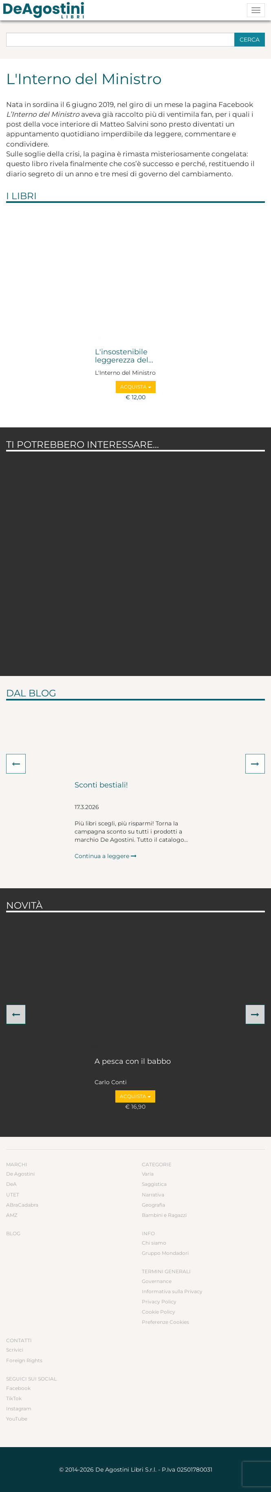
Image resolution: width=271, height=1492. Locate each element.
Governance (157, 1281)
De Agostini (20, 1174)
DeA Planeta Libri (46, 10)
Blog (13, 1233)
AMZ (12, 1215)
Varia (148, 1174)
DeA (11, 1184)
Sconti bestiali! (101, 785)
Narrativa (153, 1195)
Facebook (18, 1388)
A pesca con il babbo (133, 1062)
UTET (12, 1195)
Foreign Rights (24, 1360)
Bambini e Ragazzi (164, 1215)
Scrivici (14, 1350)
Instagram (18, 1408)
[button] (16, 764)
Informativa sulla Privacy (172, 1291)
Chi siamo (154, 1243)
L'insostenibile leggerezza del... (124, 356)
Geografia (153, 1205)
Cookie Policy (158, 1312)
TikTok (14, 1398)
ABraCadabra (22, 1205)
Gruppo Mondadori (165, 1253)
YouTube (16, 1419)
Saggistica (154, 1184)
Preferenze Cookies (165, 1322)
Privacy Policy (159, 1302)
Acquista (135, 387)
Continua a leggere (106, 856)
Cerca (250, 39)
